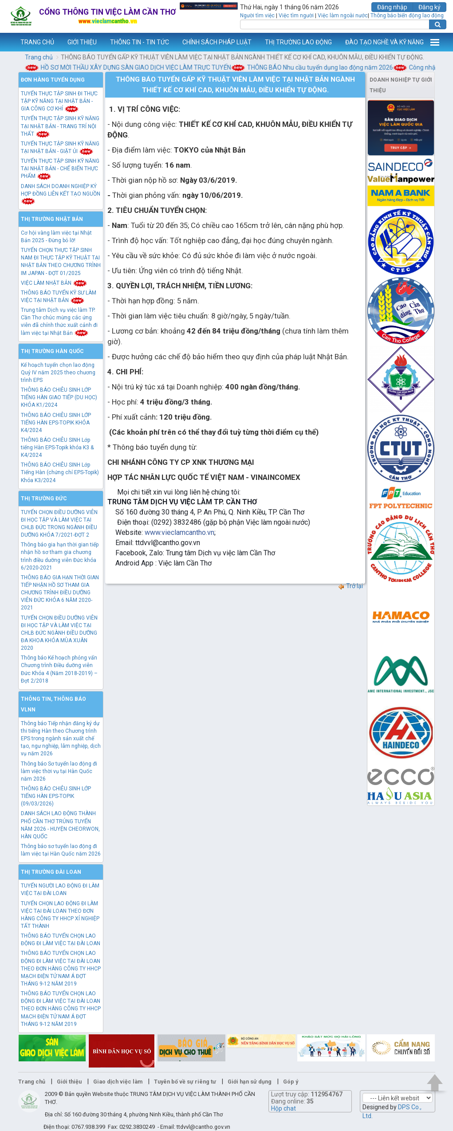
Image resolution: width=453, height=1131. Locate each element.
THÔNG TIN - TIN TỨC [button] (139, 42)
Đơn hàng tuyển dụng (53, 80)
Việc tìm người (296, 15)
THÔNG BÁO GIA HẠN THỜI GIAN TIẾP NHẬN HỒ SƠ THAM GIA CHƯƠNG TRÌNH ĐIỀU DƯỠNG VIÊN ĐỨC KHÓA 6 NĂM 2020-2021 (60, 592)
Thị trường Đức (44, 498)
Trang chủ (39, 57)
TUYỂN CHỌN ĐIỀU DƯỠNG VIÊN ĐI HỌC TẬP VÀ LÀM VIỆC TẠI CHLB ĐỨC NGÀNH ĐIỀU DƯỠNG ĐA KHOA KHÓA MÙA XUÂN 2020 (59, 633)
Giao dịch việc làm (117, 1081)
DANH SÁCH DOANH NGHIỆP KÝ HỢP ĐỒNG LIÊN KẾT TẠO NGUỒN (60, 193)
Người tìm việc (257, 15)
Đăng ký (429, 7)
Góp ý (290, 1081)
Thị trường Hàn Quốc (52, 351)
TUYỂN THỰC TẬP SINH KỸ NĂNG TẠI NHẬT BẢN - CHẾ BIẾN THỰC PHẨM (60, 168)
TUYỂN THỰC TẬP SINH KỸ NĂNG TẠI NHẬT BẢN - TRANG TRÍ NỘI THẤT (60, 126)
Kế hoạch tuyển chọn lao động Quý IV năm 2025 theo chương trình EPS (58, 372)
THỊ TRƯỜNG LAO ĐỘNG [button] (298, 42)
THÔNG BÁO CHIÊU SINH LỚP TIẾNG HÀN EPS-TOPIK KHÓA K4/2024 (56, 422)
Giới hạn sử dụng (250, 1081)
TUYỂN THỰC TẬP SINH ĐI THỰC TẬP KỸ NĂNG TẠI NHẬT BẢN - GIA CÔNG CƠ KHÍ (59, 101)
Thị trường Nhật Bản (52, 219)
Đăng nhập (392, 7)
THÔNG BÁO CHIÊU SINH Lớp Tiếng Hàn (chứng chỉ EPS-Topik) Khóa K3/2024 (60, 472)
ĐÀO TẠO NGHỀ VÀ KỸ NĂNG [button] (384, 42)
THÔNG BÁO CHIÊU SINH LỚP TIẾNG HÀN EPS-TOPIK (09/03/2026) (56, 796)
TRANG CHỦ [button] (37, 42)
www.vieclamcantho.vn (7, 42)
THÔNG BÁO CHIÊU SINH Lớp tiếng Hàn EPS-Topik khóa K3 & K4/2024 (57, 447)
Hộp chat (283, 1108)
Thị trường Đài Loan (51, 872)
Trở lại (350, 585)
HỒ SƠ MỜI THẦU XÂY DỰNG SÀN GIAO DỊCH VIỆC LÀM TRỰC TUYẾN (140, 67)
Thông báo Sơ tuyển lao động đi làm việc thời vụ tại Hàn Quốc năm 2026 (59, 771)
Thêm (435, 42)
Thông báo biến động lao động (407, 15)
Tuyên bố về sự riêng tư (185, 1081)
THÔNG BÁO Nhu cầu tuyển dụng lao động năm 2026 (324, 67)
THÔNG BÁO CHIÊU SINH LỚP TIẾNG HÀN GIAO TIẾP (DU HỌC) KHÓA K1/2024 (59, 397)
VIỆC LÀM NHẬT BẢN (54, 283)
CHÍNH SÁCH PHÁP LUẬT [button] (217, 42)
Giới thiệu (69, 1081)
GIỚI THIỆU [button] (82, 42)
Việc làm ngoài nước (343, 15)
